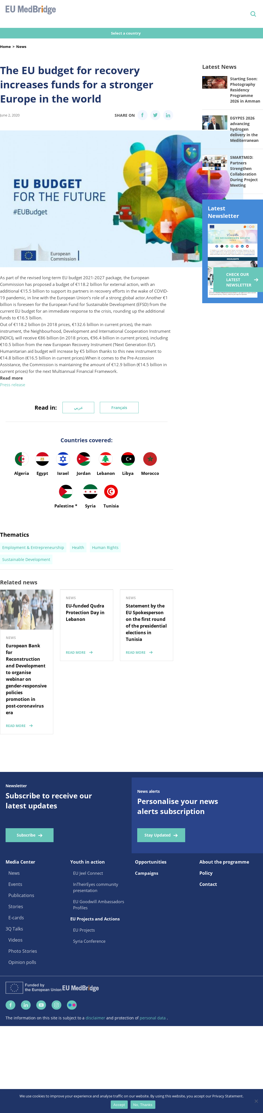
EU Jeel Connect (88, 873)
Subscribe (26, 835)
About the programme (224, 862)
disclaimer (96, 1019)
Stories (15, 906)
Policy (206, 873)
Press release (12, 384)
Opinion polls (22, 962)
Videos (15, 940)
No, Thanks (143, 1105)
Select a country (126, 33)
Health (78, 547)
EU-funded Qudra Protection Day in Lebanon (85, 612)
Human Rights (105, 547)
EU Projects (84, 930)
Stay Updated (157, 835)
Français (119, 407)
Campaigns (146, 873)
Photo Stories (22, 951)
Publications (21, 895)
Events (15, 884)
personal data (153, 1019)
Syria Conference (89, 941)
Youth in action (87, 862)
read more (16, 725)
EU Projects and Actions (95, 919)
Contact (208, 884)
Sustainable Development (26, 559)
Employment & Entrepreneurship (33, 547)
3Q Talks (14, 929)
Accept (119, 1105)
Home (5, 46)
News (21, 46)
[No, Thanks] (256, 1101)
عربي (78, 407)
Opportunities (151, 862)
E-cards (16, 918)
